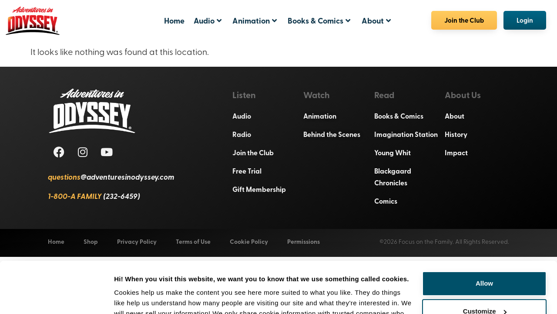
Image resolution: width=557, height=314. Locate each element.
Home (174, 20)
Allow (484, 235)
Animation (254, 20)
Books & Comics (319, 20)
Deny (484, 291)
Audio (207, 20)
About (376, 20)
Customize (485, 263)
